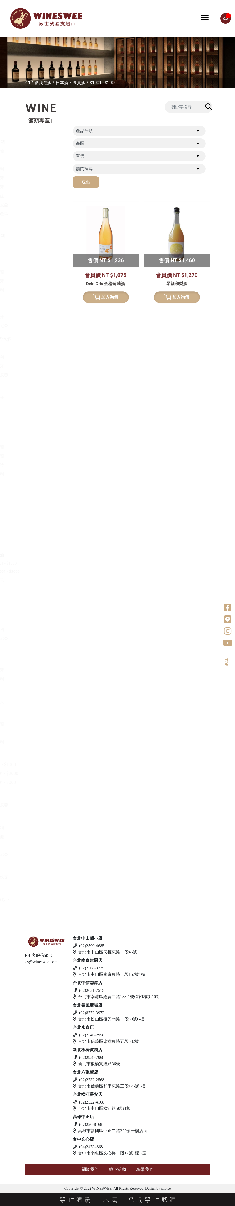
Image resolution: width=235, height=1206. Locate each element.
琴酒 (36, 715)
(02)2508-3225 (88, 968)
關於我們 (90, 1169)
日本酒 (62, 82)
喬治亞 (43, 195)
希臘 (41, 245)
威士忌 (39, 411)
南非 (41, 307)
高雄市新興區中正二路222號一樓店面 (110, 1130)
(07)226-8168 (87, 1124)
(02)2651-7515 (88, 990)
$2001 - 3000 (49, 782)
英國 (41, 661)
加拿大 (43, 701)
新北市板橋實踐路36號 (96, 1063)
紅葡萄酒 (41, 142)
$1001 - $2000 (103, 82)
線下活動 (117, 1169)
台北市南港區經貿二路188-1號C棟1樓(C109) (116, 996)
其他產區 (45, 213)
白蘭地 (39, 602)
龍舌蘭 (39, 505)
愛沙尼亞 (45, 854)
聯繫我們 (144, 1169)
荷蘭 (41, 482)
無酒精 (39, 890)
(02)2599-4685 (88, 945)
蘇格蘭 (43, 456)
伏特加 (39, 796)
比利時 (43, 465)
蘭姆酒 (39, 755)
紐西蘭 (43, 151)
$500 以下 (46, 899)
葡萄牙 (43, 186)
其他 (41, 589)
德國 (41, 263)
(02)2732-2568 (88, 1079)
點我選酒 (43, 82)
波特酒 (39, 388)
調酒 (36, 868)
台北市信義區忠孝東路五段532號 (106, 1041)
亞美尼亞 (45, 204)
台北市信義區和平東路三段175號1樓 (109, 1086)
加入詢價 (105, 395)
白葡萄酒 (41, 236)
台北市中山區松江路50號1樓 (102, 1108)
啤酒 (36, 818)
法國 (41, 160)
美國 (41, 222)
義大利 (43, 169)
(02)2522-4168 (88, 1102)
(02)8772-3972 (88, 1012)
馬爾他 (43, 836)
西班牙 (43, 178)
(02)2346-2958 (88, 1035)
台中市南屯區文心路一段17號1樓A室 (109, 1153)
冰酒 (36, 692)
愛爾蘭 (43, 447)
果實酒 (79, 82)
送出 (86, 181)
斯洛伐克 (45, 877)
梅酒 (41, 545)
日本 (41, 438)
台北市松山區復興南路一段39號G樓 (108, 1019)
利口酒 (39, 652)
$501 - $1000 (51, 563)
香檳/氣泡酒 (44, 339)
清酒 (41, 537)
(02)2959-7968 (88, 1057)
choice (165, 1188)
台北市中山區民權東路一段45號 (105, 952)
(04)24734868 (88, 1147)
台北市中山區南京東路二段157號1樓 (109, 974)
